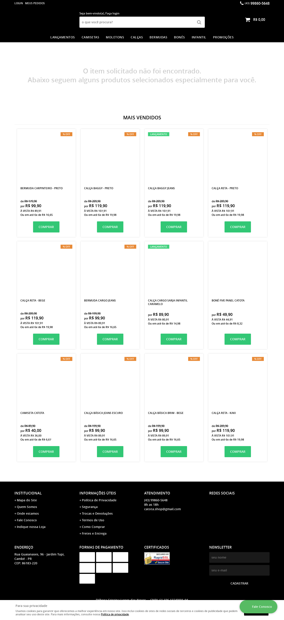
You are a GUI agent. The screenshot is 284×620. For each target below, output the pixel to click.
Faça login (112, 13)
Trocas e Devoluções (97, 513)
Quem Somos (27, 507)
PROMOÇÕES (223, 37)
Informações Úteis (97, 493)
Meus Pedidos (35, 3)
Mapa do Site (27, 500)
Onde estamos (28, 513)
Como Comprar (93, 527)
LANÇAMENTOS (62, 37)
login (18, 3)
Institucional (28, 493)
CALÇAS (137, 37)
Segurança (90, 507)
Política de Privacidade (99, 500)
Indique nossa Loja (31, 527)
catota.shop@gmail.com (162, 509)
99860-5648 (257, 3)
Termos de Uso (93, 520)
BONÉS (179, 37)
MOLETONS (115, 37)
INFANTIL (199, 37)
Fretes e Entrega (94, 533)
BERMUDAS (158, 37)
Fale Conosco (27, 520)
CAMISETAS (90, 37)
